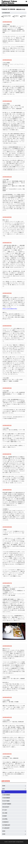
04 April (5, 819)
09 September (6, 804)
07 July (4, 810)
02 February (6, 825)
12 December (6, 795)
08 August (5, 807)
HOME (2, 5)
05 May (4, 816)
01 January (5, 828)
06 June (4, 813)
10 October (5, 801)
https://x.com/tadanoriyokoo (10, 308)
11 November (6, 798)
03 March (5, 822)
